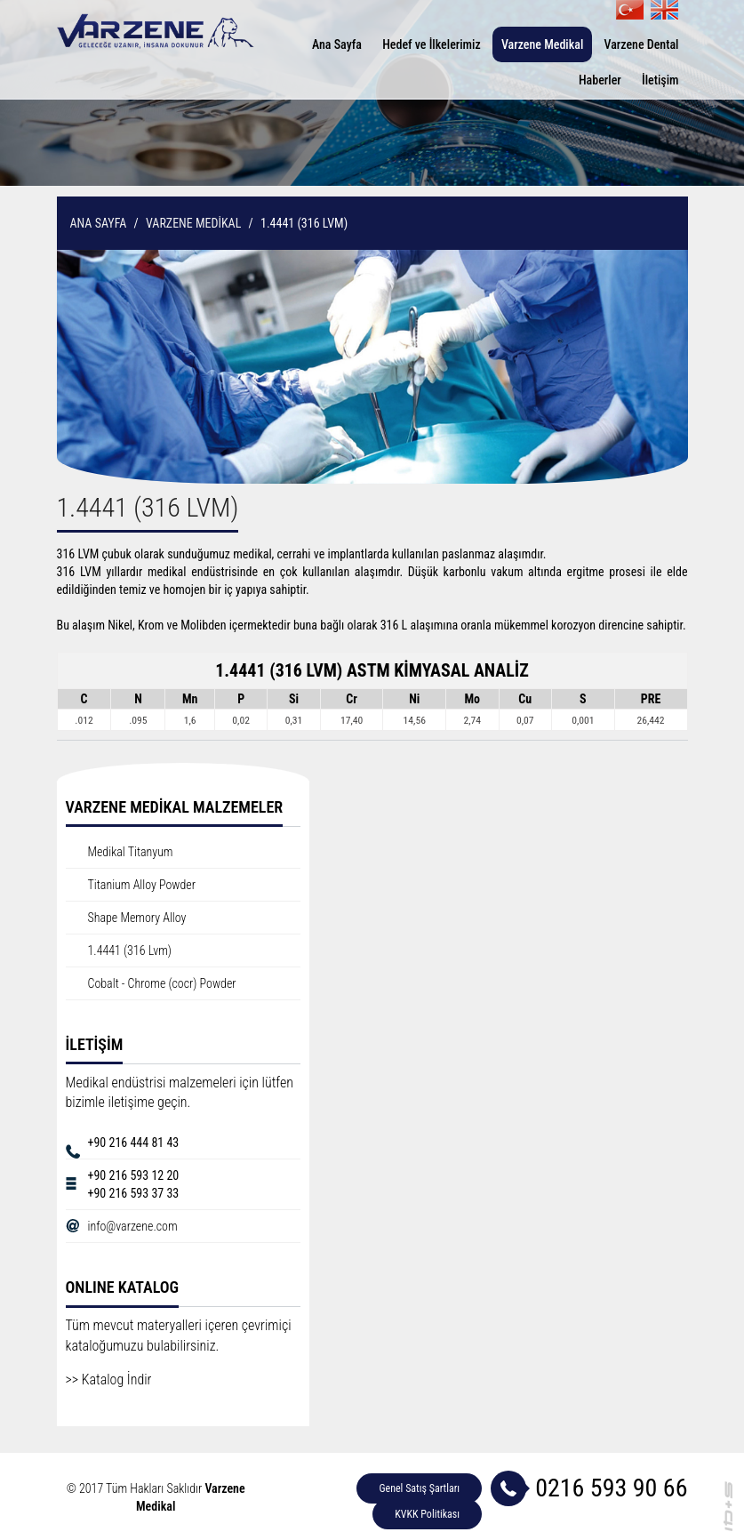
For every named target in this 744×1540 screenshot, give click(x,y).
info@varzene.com (133, 1226)
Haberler (600, 80)
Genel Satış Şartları (419, 1488)
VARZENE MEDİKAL (193, 223)
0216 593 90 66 (611, 1488)
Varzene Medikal (542, 44)
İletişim (660, 80)
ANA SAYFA (98, 223)
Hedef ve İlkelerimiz (431, 44)
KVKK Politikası (427, 1514)
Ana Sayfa (337, 44)
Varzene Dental (641, 44)
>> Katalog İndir (109, 1379)
